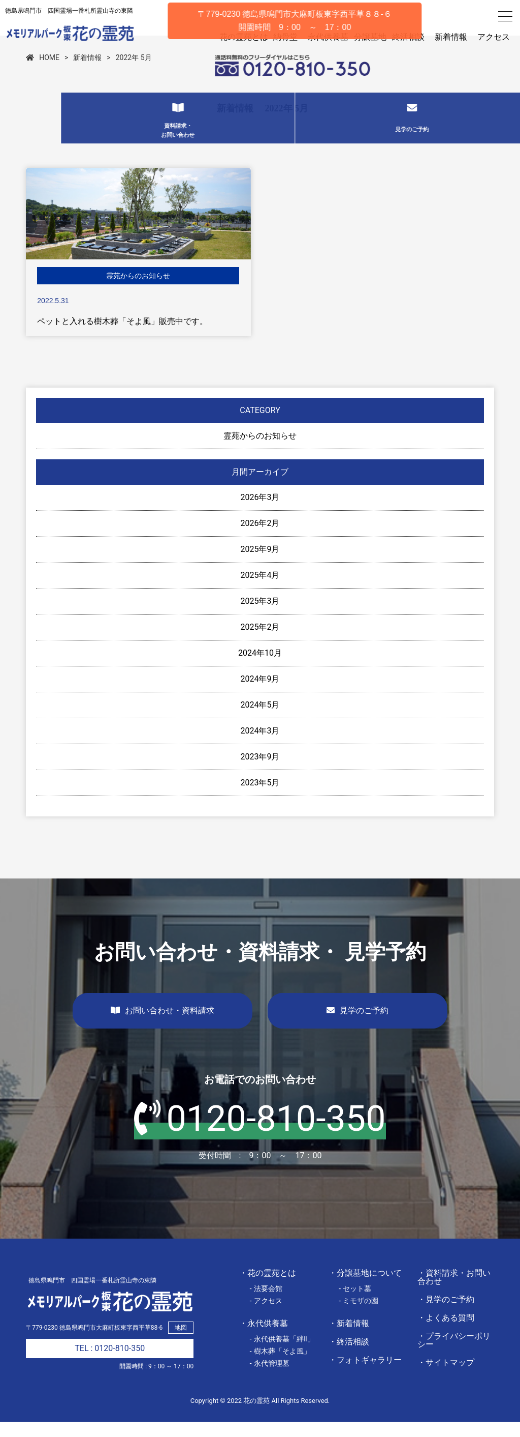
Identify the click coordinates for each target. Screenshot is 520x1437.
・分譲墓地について (365, 1288)
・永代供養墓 (263, 1338)
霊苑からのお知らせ (260, 451)
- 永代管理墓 (269, 1378)
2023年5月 (260, 798)
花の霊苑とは (229, 37)
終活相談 (408, 37)
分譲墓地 (365, 37)
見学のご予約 (357, 1026)
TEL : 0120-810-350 (110, 1363)
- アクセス (265, 1316)
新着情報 (451, 37)
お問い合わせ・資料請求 (162, 1026)
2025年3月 (260, 616)
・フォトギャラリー (365, 1375)
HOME (42, 73)
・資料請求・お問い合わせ (454, 1292)
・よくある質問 (445, 1333)
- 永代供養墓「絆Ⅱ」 (281, 1354)
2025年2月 (260, 642)
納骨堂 (276, 37)
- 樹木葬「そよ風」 (280, 1366)
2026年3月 (260, 512)
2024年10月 (260, 668)
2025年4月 (260, 590)
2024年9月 (260, 694)
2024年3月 (260, 746)
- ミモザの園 (359, 1316)
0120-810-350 (259, 1134)
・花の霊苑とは (267, 1288)
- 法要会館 (265, 1304)
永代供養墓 (319, 37)
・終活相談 (349, 1357)
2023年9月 (260, 772)
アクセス (493, 37)
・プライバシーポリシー (454, 1355)
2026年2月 (260, 538)
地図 (181, 1342)
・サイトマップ (445, 1377)
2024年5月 (260, 720)
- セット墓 (355, 1304)
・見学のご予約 (445, 1314)
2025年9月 (260, 564)
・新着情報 (349, 1338)
